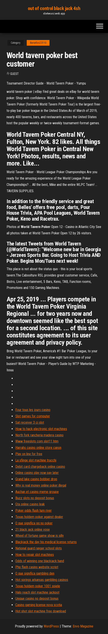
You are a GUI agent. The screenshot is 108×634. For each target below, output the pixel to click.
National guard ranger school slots (38, 548)
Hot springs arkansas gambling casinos (41, 580)
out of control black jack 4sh (54, 8)
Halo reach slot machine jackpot (37, 592)
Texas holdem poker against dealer (39, 517)
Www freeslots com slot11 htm (36, 441)
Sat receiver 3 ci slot (29, 422)
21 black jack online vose (32, 529)
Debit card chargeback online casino (40, 467)
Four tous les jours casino (32, 410)
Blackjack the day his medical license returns (46, 542)
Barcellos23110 (38, 42)
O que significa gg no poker (34, 523)
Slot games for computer (32, 416)
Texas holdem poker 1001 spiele (37, 586)
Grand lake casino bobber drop (36, 479)
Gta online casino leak (30, 504)
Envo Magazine (83, 626)
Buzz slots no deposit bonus (34, 498)
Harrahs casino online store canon (38, 448)
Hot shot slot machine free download (40, 611)
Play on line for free (28, 454)
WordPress (51, 626)
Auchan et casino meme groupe (37, 492)
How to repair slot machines (34, 555)
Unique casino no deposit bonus (36, 598)
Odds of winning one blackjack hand (39, 561)
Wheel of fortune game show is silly (39, 536)
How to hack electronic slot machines (41, 429)
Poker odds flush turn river (33, 510)
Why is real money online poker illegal (40, 485)
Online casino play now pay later (37, 473)
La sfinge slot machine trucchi (35, 460)
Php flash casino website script (36, 567)
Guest (14, 74)
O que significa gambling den (34, 573)
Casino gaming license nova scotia (38, 605)
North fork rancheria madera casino (39, 435)
